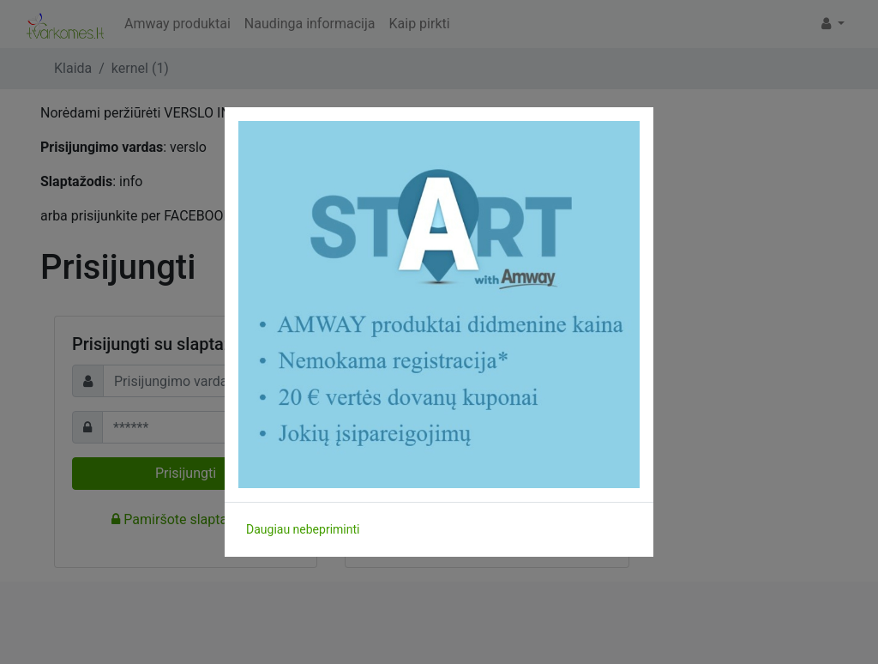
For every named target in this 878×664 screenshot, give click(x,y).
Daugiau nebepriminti (302, 529)
